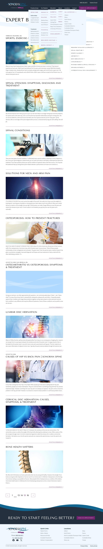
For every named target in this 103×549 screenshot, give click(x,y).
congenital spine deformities (81, 41)
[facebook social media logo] (13, 540)
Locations (67, 529)
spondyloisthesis (77, 67)
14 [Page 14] (22, 495)
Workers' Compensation (46, 540)
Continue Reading (55, 78)
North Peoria (67, 533)
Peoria (84, 533)
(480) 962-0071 (84, 2)
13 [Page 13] (19, 495)
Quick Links (44, 529)
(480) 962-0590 (18, 538)
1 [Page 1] (12, 495)
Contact (74, 8)
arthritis (74, 56)
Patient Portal (93, 2)
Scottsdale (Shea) (86, 538)
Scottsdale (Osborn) (69, 538)
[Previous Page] (8, 495)
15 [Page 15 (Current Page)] (25, 495)
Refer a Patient (44, 533)
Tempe (84, 540)
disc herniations (77, 59)
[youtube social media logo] (17, 540)
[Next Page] (33, 495)
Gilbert (66, 531)
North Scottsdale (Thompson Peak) (72, 535)
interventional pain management (83, 70)
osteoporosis (76, 61)
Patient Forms (43, 531)
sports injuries (76, 53)
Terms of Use (93, 546)
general (74, 39)
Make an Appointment (88, 8)
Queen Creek (85, 535)
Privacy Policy (84, 546)
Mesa (83, 531)
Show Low (66, 540)
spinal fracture (76, 50)
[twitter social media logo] (21, 540)
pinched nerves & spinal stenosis (82, 64)
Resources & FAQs (45, 535)
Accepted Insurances (45, 538)
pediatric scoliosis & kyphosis (81, 47)
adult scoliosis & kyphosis (80, 44)
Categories (75, 36)
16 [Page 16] (28, 495)
